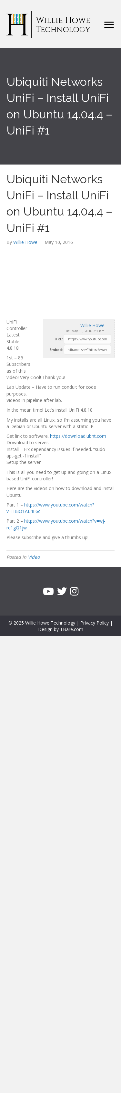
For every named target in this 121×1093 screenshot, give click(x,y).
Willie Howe (92, 325)
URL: (59, 338)
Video (34, 557)
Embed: (56, 349)
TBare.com (71, 629)
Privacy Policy (94, 623)
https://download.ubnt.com (78, 436)
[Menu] (109, 24)
